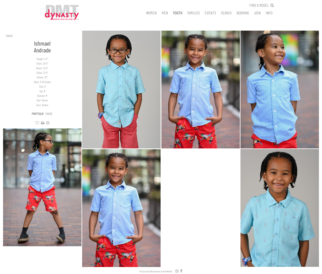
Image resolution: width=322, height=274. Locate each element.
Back (9, 36)
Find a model (259, 5)
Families (193, 12)
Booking (243, 12)
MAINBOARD (167, 271)
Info (269, 12)
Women (151, 12)
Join (257, 12)
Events (210, 12)
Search (226, 12)
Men (165, 12)
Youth (177, 12)
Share (49, 114)
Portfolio (38, 114)
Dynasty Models (69, 12)
